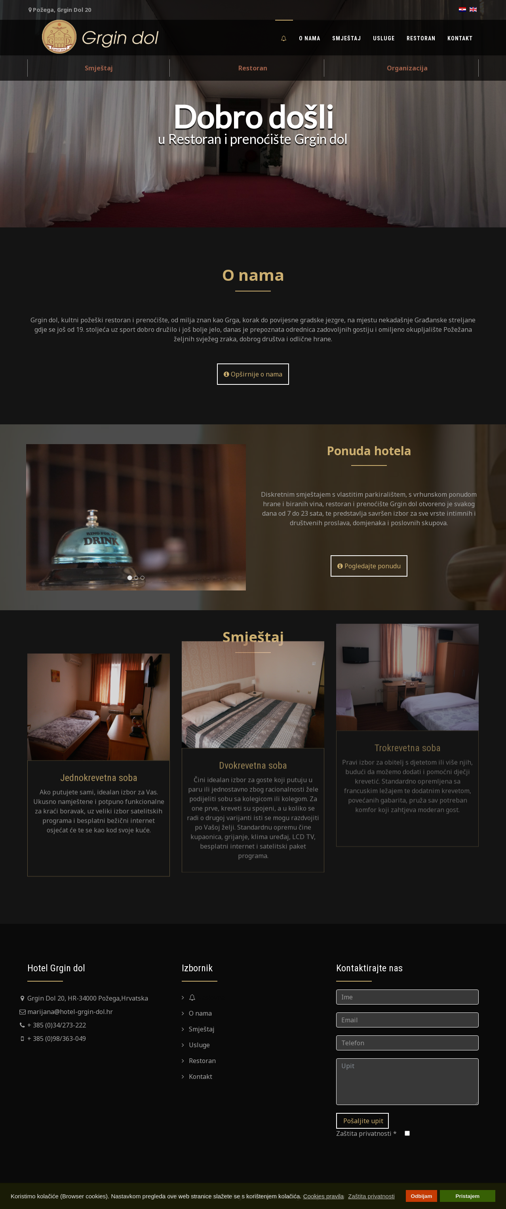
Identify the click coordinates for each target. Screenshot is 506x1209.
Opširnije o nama (253, 374)
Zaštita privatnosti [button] (371, 1196)
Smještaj (346, 38)
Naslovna (206, 997)
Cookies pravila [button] (323, 1196)
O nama (309, 38)
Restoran (421, 38)
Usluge (384, 38)
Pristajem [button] (468, 1196)
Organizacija (407, 68)
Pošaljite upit (362, 1120)
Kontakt (460, 38)
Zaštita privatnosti (366, 1133)
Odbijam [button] (421, 1196)
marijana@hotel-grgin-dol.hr (70, 1011)
